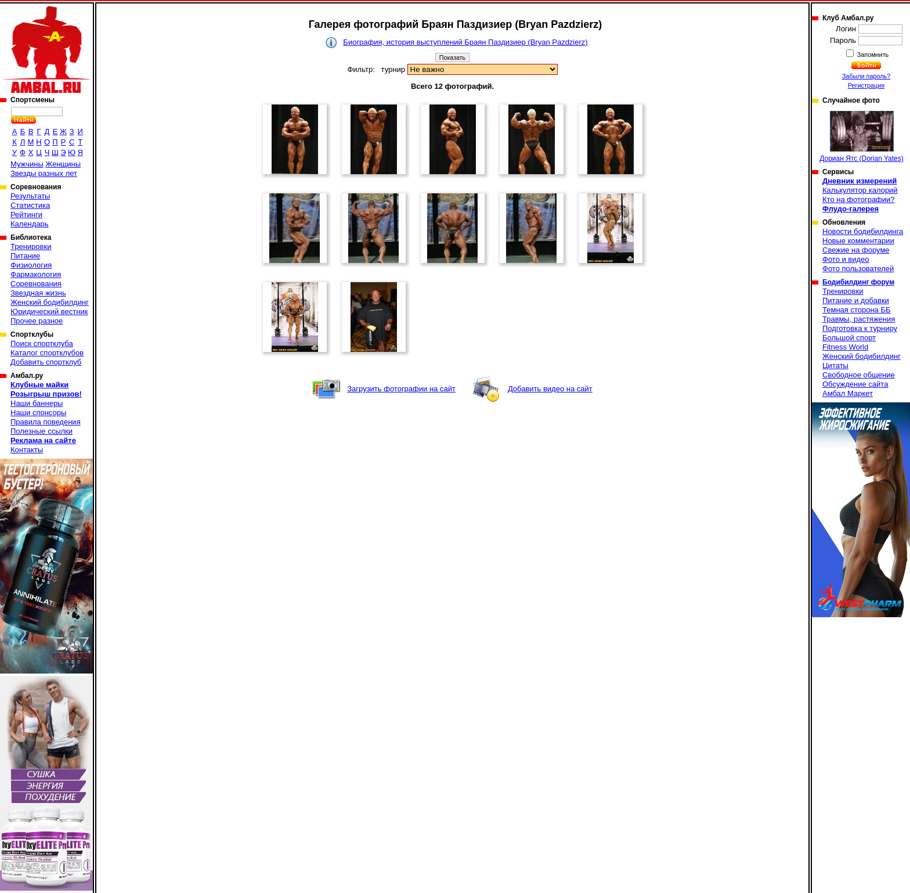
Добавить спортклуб (45, 362)
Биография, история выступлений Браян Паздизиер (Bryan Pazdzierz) (465, 42)
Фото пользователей (858, 268)
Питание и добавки (855, 300)
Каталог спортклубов (47, 352)
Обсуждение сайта (855, 384)
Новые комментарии (858, 240)
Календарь (29, 223)
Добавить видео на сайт (550, 388)
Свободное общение (858, 374)
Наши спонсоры (38, 412)
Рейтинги (26, 214)
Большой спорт (849, 337)
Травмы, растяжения (858, 319)
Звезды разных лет (43, 173)
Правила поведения (45, 421)
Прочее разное (36, 320)
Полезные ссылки (41, 431)
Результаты (30, 196)
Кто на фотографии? (858, 199)
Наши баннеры (36, 403)
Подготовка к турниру (859, 328)
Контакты (26, 449)
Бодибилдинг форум (858, 282)
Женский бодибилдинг (49, 302)
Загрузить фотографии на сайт (401, 388)
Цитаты (835, 365)
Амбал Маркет (847, 393)
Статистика (30, 205)
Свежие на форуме (856, 250)
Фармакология (35, 274)
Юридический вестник (49, 311)
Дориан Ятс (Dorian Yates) (861, 137)
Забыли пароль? (866, 76)
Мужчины (27, 164)
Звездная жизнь (38, 293)
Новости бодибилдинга (862, 231)
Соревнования (36, 283)
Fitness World (845, 347)
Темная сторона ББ (856, 309)
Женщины (63, 164)
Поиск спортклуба (41, 343)
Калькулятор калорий (860, 190)
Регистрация (866, 85)
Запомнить (872, 54)
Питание (25, 255)
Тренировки (30, 246)
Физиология (31, 265)
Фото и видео (845, 259)
